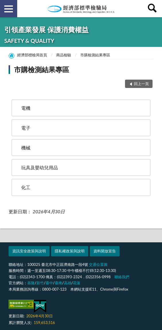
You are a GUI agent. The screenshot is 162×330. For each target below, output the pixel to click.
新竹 (40, 283)
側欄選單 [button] (8, 8)
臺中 (49, 283)
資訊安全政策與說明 (29, 251)
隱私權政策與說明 (70, 251)
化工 (25, 187)
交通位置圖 (98, 264)
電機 (25, 108)
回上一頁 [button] (141, 83)
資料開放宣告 (104, 251)
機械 (25, 147)
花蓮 (76, 283)
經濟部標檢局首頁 (32, 55)
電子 (25, 128)
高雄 (67, 283)
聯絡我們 (121, 277)
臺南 (58, 283)
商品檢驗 (63, 55)
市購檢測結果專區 (95, 55)
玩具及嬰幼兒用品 (39, 167)
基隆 (31, 283)
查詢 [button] (153, 8)
